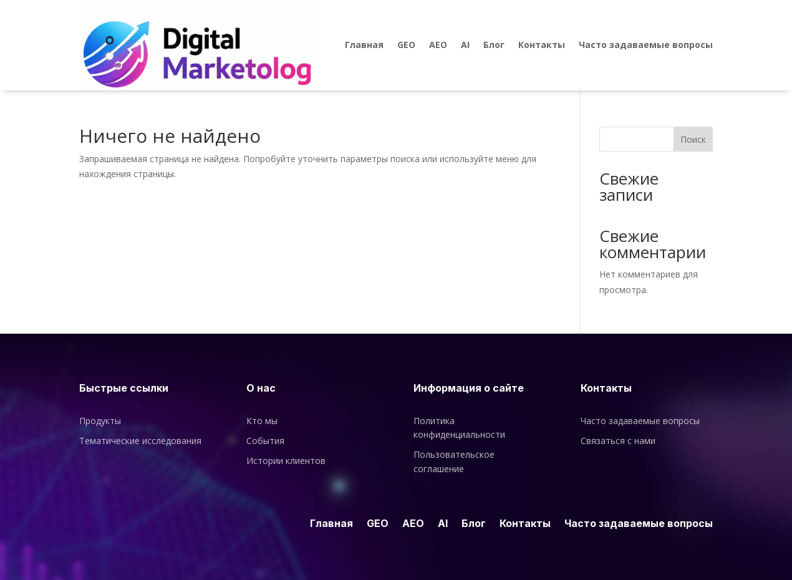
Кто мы (262, 421)
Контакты (541, 45)
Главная (364, 45)
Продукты (100, 421)
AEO (438, 45)
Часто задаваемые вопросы (646, 45)
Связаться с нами (618, 441)
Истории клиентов (286, 460)
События (265, 441)
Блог (494, 45)
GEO (406, 45)
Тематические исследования (140, 441)
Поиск (693, 139)
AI (465, 45)
